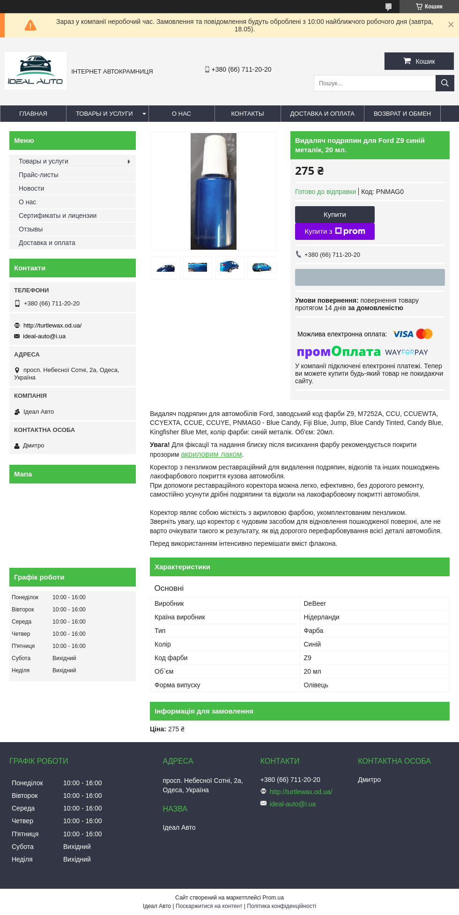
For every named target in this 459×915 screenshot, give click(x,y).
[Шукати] (445, 83)
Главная (33, 113)
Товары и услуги (104, 113)
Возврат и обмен (402, 113)
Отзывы (31, 229)
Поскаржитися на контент (209, 906)
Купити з (334, 231)
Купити (335, 214)
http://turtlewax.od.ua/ (52, 325)
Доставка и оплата (322, 113)
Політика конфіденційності (281, 906)
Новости (31, 188)
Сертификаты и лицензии (57, 215)
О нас (181, 113)
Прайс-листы (39, 175)
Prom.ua (273, 897)
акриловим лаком (211, 454)
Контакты (247, 113)
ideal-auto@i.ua (44, 336)
